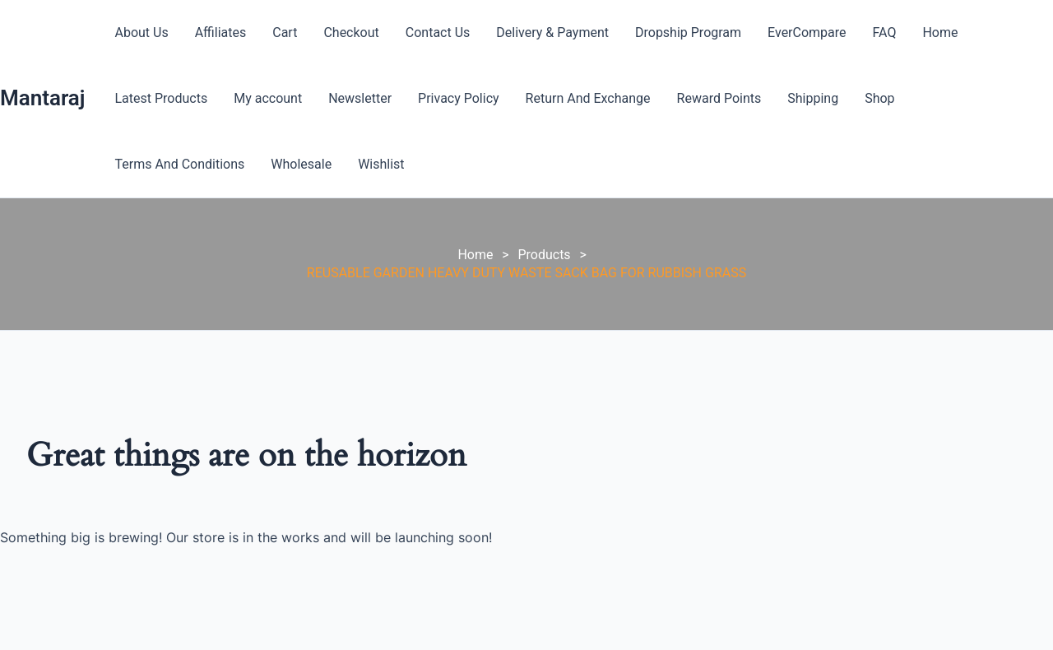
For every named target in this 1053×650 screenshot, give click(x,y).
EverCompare (807, 32)
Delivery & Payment (552, 32)
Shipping (812, 98)
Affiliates (221, 32)
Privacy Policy (458, 98)
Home (940, 32)
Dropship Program (688, 32)
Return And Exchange (588, 98)
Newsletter (360, 98)
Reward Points (719, 98)
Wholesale (301, 164)
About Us (141, 32)
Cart (284, 32)
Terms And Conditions (179, 164)
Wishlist (381, 164)
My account (268, 98)
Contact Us (438, 32)
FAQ (885, 32)
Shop (879, 98)
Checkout (350, 32)
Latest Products (160, 98)
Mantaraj (42, 98)
